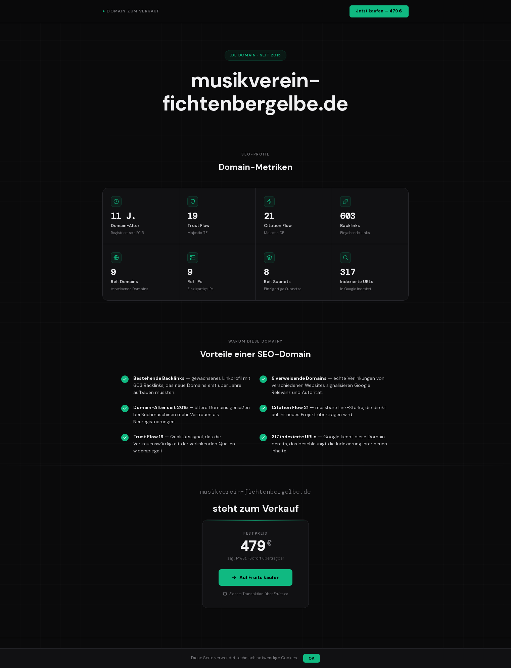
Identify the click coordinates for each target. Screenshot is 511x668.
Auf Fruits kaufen (255, 577)
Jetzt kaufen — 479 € (379, 11)
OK (311, 658)
